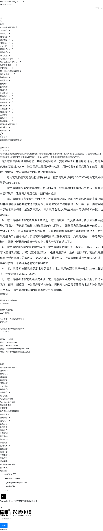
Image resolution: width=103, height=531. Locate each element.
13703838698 (6, 4)
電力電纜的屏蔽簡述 (8, 300)
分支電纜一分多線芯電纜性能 (12, 319)
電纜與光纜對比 (6, 310)
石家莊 (20, 504)
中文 (97, 8)
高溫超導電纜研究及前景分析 (12, 329)
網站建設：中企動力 (8, 504)
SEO (26, 504)
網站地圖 (4, 529)
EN (102, 8)
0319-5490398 (12, 345)
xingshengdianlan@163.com (12, 1)
